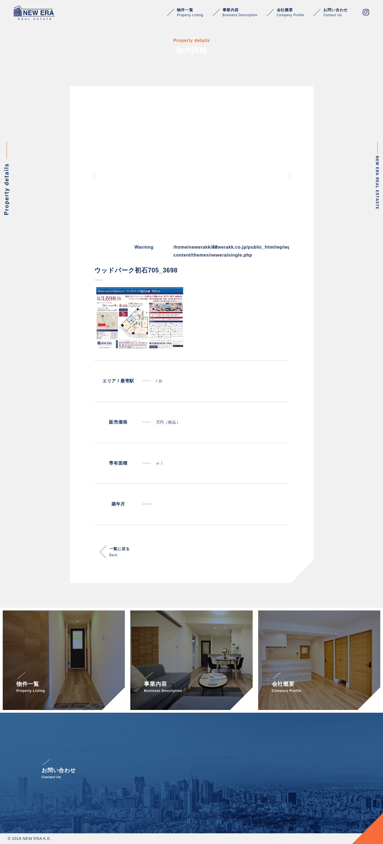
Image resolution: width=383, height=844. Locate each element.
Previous (93, 176)
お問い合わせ (335, 12)
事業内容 (240, 12)
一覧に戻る (120, 552)
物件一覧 (190, 12)
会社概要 (290, 12)
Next (289, 176)
